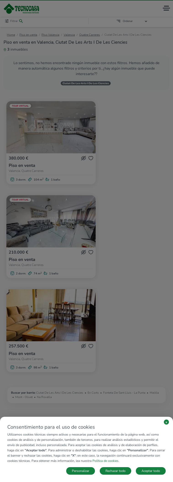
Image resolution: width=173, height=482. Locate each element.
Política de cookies (105, 461)
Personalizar (80, 471)
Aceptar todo (151, 471)
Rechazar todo (115, 471)
